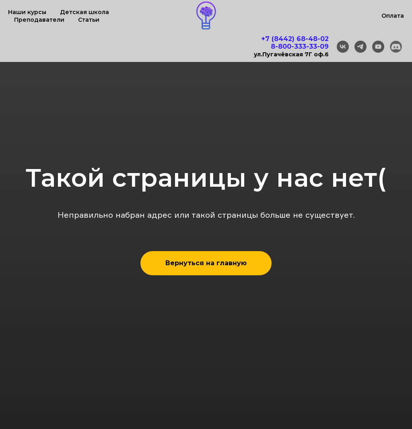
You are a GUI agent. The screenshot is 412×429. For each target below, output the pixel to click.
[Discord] (396, 47)
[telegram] (360, 47)
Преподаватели (39, 19)
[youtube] (378, 47)
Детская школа (84, 12)
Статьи (88, 19)
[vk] (343, 47)
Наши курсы (27, 12)
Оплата (392, 15)
